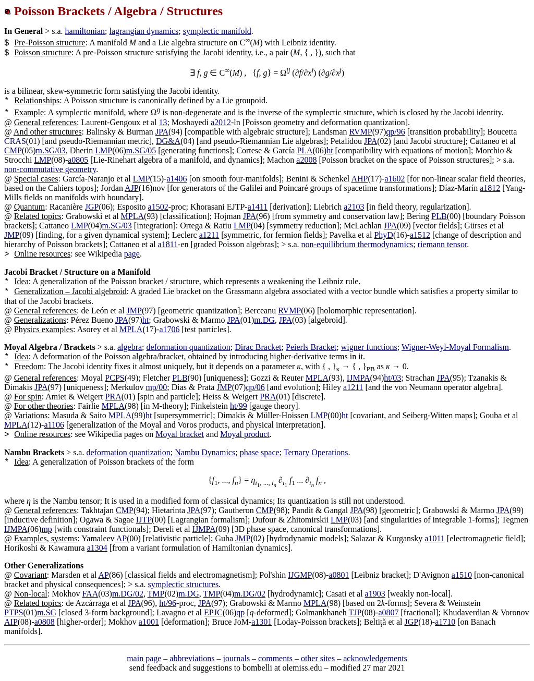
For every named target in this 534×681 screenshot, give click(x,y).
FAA (90, 593)
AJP (132, 188)
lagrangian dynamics (143, 31)
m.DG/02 (127, 593)
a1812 (490, 188)
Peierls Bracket (311, 347)
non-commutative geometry (50, 169)
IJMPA (358, 377)
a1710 (445, 621)
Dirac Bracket (258, 347)
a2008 (306, 159)
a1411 (258, 206)
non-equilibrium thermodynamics (357, 244)
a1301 (261, 621)
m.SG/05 (141, 150)
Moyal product (245, 434)
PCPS (114, 377)
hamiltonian (85, 31)
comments (275, 658)
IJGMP (300, 574)
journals (236, 658)
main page (144, 658)
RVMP (360, 131)
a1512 (420, 234)
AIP (11, 621)
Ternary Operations (316, 452)
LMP (103, 150)
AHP (359, 178)
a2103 (354, 206)
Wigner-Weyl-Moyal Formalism (455, 347)
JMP (11, 234)
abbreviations (191, 658)
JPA (161, 131)
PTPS (13, 612)
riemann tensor (442, 244)
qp (240, 612)
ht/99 (238, 406)
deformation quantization (188, 347)
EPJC (213, 612)
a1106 (54, 424)
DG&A (168, 141)
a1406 (177, 178)
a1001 (149, 621)
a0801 (339, 574)
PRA (113, 396)
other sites (318, 658)
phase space (260, 452)
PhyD (383, 234)
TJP (354, 612)
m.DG (264, 319)
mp (46, 529)
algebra (129, 347)
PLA (304, 150)
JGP (92, 206)
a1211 (209, 234)
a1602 (394, 178)
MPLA (132, 216)
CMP (13, 150)
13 (163, 122)
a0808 (44, 621)
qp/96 (395, 131)
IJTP (144, 519)
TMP (156, 593)
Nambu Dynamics (205, 452)
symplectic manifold (217, 31)
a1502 (158, 206)
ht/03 (392, 377)
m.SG (46, 612)
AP (121, 538)
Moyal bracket (179, 434)
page (132, 253)
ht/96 (167, 603)
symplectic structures (183, 584)
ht (329, 150)
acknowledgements (375, 658)
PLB (438, 216)
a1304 (97, 547)
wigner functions (369, 347)
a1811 (168, 244)
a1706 (169, 329)
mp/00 (156, 387)
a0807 (388, 612)
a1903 (375, 593)
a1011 (434, 538)
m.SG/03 (50, 150)
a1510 (462, 574)
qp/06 (255, 387)
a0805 (78, 159)
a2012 (221, 122)
